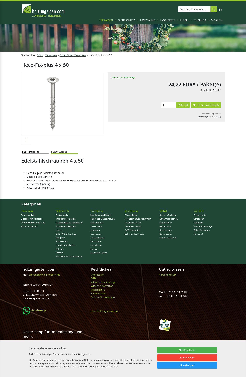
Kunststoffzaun (97, 237)
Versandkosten (167, 274)
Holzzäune (148, 20)
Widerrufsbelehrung (103, 282)
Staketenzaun (96, 222)
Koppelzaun (96, 245)
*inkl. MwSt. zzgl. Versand (211, 114)
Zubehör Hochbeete (134, 233)
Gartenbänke (165, 233)
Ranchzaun (95, 241)
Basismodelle (62, 215)
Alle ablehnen (187, 357)
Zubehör (200, 20)
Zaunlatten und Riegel (100, 215)
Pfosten (59, 252)
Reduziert (198, 233)
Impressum (97, 274)
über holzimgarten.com (105, 311)
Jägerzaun (95, 230)
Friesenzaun (96, 226)
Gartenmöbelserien (168, 218)
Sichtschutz (127, 20)
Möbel (185, 20)
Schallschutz (61, 241)
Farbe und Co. (200, 215)
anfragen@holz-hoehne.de (44, 274)
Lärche (59, 230)
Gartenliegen (165, 230)
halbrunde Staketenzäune (102, 218)
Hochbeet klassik (133, 226)
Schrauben (199, 218)
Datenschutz (98, 289)
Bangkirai (60, 237)
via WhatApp (34, 310)
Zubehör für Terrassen (73, 55)
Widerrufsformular (102, 286)
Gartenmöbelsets (167, 215)
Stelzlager (198, 222)
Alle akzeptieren (187, 349)
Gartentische (165, 226)
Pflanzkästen (131, 215)
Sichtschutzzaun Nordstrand (69, 222)
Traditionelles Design (66, 218)
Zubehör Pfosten (202, 230)
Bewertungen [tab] (59, 151)
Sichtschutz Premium (66, 226)
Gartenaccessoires (168, 237)
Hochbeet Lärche (133, 222)
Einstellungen (187, 365)
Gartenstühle (165, 222)
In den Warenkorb (206, 105)
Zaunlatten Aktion (98, 252)
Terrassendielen (28, 215)
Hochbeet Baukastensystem (138, 218)
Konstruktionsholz (29, 226)
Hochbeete (167, 20)
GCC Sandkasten (132, 230)
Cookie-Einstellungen (103, 297)
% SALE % (216, 20)
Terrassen (106, 20)
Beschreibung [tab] (30, 151)
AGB (93, 278)
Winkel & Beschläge (203, 226)
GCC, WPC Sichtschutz (66, 233)
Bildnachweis (99, 293)
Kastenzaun (95, 233)
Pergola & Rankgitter (65, 245)
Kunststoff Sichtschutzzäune (69, 256)
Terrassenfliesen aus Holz (33, 222)
